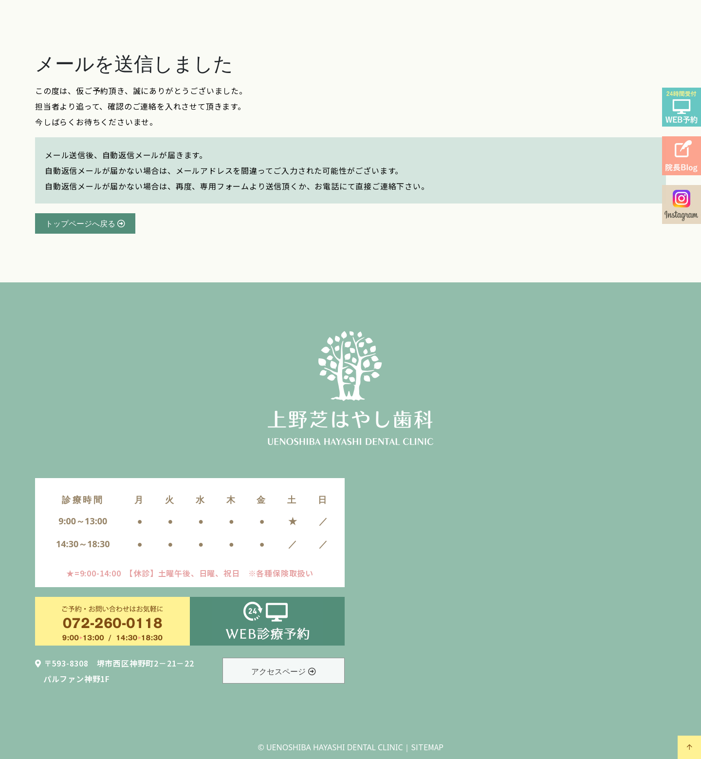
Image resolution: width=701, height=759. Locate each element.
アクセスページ (283, 671)
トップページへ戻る (85, 223)
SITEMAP (427, 747)
